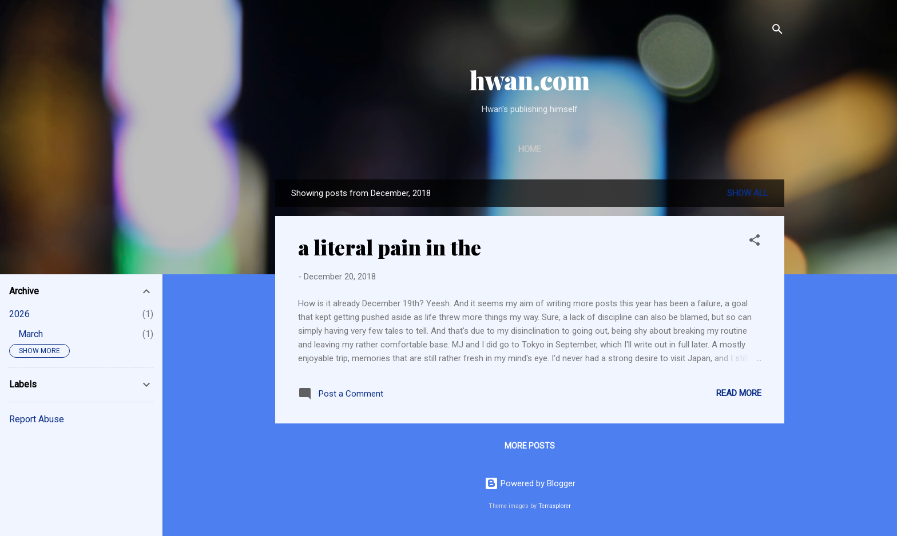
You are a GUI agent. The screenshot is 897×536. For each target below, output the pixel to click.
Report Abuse (36, 419)
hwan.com (530, 80)
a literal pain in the (389, 247)
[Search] (777, 31)
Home (529, 149)
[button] (754, 242)
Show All (747, 193)
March (30, 334)
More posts (530, 445)
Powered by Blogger (530, 483)
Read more (738, 393)
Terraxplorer (554, 506)
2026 (19, 314)
